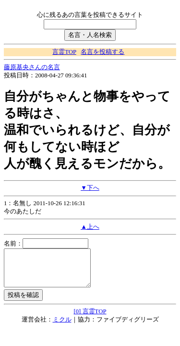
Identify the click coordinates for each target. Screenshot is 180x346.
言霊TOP (64, 52)
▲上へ (90, 226)
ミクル (62, 326)
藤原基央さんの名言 (32, 67)
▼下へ (90, 188)
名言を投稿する (102, 52)
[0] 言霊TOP (89, 318)
